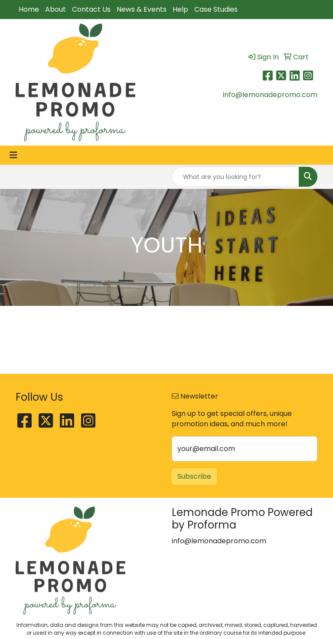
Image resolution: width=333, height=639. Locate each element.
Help (180, 9)
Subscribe (194, 476)
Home (29, 9)
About (55, 9)
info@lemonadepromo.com (270, 95)
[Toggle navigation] (13, 155)
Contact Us (91, 9)
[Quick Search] (235, 177)
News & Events (141, 9)
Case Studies (216, 9)
